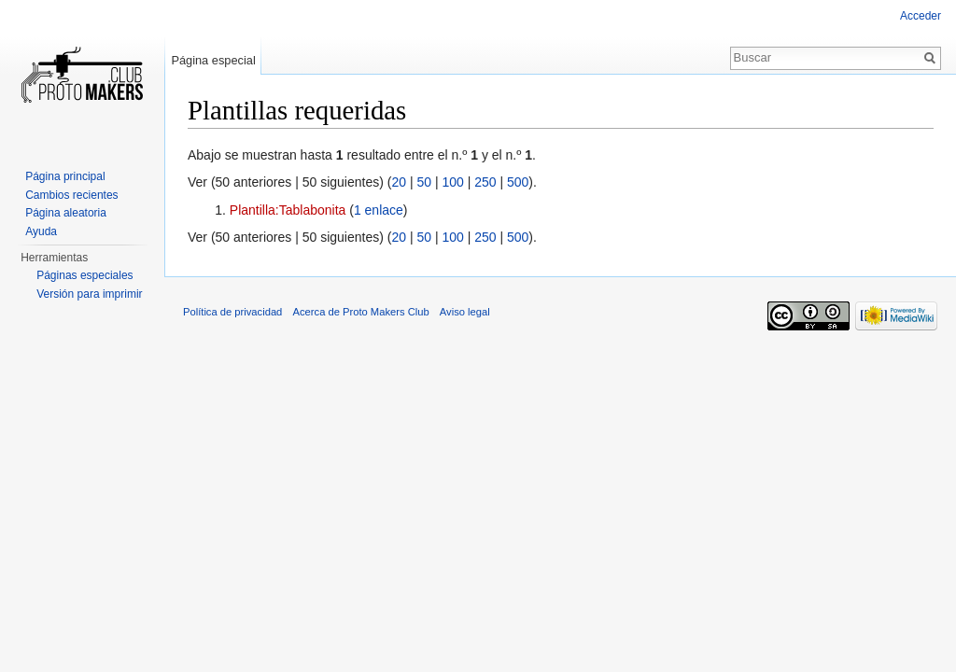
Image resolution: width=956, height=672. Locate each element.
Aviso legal (465, 311)
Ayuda (41, 231)
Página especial (213, 60)
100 (452, 182)
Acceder (920, 15)
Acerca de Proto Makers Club (361, 311)
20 (398, 182)
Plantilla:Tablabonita (288, 210)
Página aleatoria (65, 212)
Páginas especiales (84, 275)
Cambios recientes (71, 195)
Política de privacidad (232, 311)
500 (517, 182)
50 (423, 182)
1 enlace (378, 210)
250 (485, 182)
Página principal (65, 176)
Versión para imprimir (89, 294)
